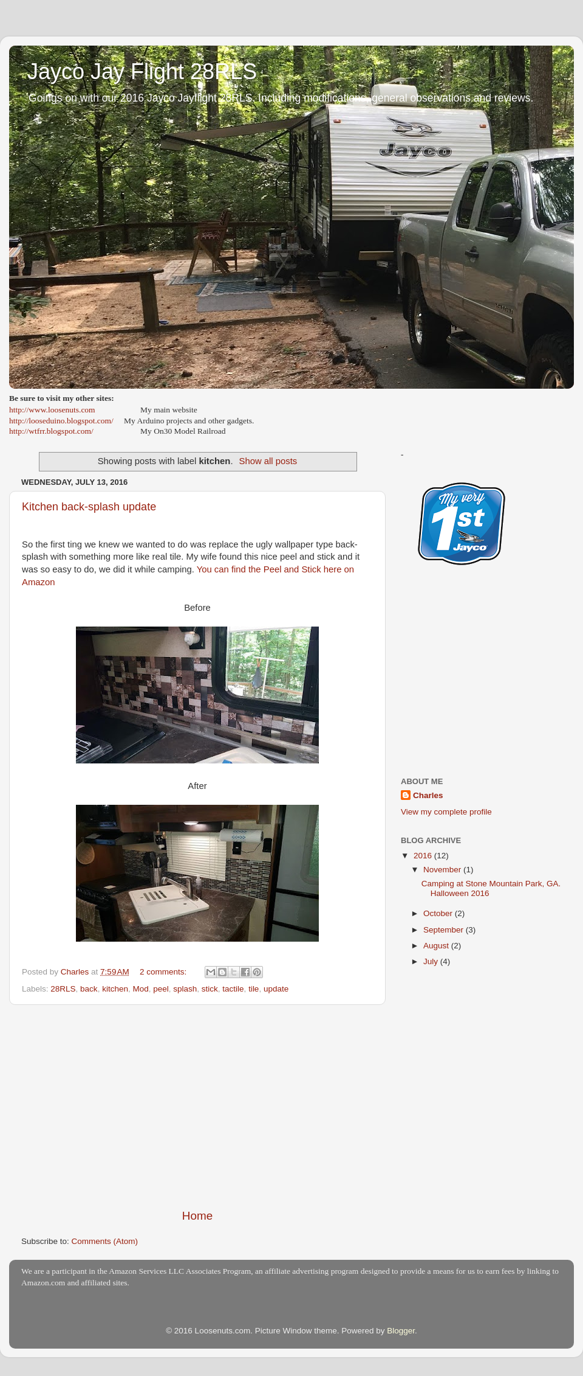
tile (253, 988)
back (89, 988)
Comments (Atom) (105, 1241)
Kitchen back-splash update (89, 507)
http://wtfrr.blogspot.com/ (51, 431)
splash (185, 988)
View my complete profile (446, 811)
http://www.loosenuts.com (52, 409)
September (444, 929)
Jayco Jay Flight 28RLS (142, 71)
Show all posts (268, 461)
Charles (428, 795)
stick (210, 988)
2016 (424, 855)
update (276, 988)
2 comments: (164, 971)
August (437, 945)
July (431, 961)
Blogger (401, 1330)
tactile (233, 988)
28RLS (62, 988)
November (443, 869)
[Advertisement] (197, 1106)
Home (197, 1215)
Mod (140, 988)
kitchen (115, 988)
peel (161, 988)
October (439, 913)
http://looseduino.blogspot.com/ (61, 420)
